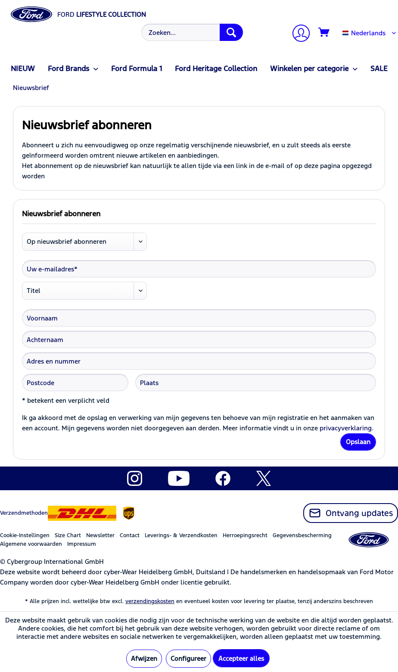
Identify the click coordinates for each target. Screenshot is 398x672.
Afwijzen (144, 658)
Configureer (188, 658)
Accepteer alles (241, 658)
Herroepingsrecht (245, 535)
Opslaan (358, 442)
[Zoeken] (231, 32)
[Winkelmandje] (324, 32)
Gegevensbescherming (302, 535)
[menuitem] (191, 32)
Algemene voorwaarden (31, 544)
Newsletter (100, 535)
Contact (130, 535)
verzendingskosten (149, 601)
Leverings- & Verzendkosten (181, 535)
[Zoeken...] (192, 32)
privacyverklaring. (346, 428)
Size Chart (68, 535)
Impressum (81, 544)
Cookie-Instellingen (25, 535)
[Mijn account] (298, 34)
